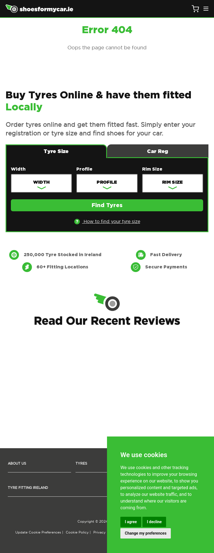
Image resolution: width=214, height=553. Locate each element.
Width (18, 169)
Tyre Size (56, 151)
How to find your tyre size (107, 222)
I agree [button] (131, 522)
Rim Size (152, 169)
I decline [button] (154, 522)
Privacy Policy (105, 532)
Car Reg (157, 151)
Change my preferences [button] (145, 533)
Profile (84, 169)
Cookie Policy (77, 532)
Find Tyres (107, 205)
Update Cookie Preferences (38, 532)
